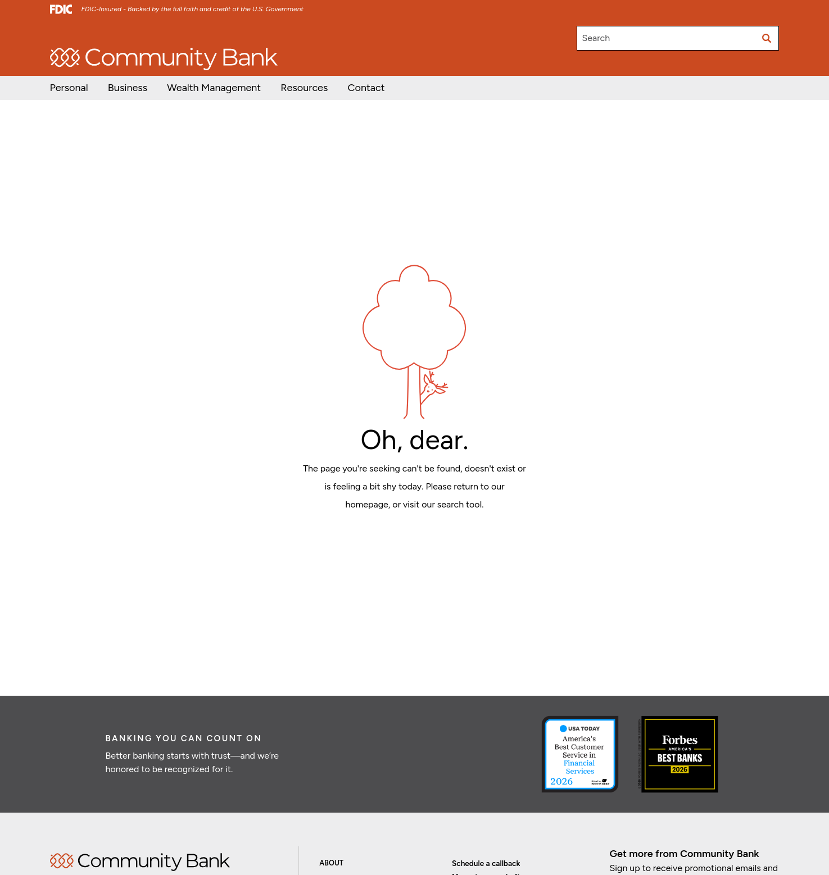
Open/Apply (71, 33)
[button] (214, 88)
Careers (196, 33)
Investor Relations (137, 33)
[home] (164, 59)
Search (596, 38)
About (331, 863)
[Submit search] (766, 38)
